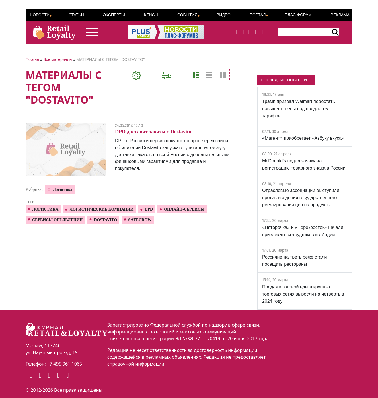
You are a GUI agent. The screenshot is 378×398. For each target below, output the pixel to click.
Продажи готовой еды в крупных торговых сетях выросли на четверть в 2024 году (303, 294)
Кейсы (151, 15)
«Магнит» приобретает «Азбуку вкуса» (303, 138)
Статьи (76, 15)
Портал (258, 15)
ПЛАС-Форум (298, 15)
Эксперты (114, 15)
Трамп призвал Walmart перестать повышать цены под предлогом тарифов (298, 108)
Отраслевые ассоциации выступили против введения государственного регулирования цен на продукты (300, 197)
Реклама (340, 15)
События (187, 15)
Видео (224, 15)
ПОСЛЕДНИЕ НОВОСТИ (284, 80)
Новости (40, 15)
